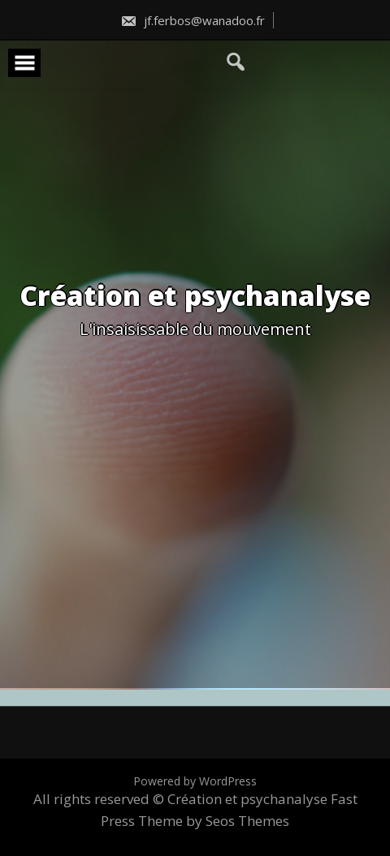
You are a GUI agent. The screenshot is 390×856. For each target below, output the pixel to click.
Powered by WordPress (195, 781)
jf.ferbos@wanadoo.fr (192, 20)
